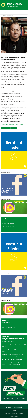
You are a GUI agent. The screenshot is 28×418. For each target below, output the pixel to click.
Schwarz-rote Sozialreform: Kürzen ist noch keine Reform (13, 350)
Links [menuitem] (14, 410)
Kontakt (9, 413)
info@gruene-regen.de (16, 407)
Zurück (13, 128)
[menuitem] (6, 413)
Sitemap (13, 413)
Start (17, 124)
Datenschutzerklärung (14, 416)
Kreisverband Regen (5, 15)
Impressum (21, 413)
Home (6, 413)
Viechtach (21, 124)
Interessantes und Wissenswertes (8, 124)
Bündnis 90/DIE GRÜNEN (14, 4)
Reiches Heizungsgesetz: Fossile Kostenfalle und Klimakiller (13, 339)
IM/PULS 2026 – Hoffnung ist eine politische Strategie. (12, 360)
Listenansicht (5, 128)
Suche (17, 413)
